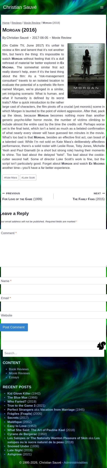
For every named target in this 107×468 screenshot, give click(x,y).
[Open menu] (102, 7)
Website (6, 315)
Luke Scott (28, 177)
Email (6, 298)
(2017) (17, 417)
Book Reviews (19, 369)
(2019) (21, 401)
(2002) (19, 422)
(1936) (23, 446)
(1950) (27, 434)
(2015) (81, 196)
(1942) (23, 393)
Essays (14, 377)
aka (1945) (45, 409)
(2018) (41, 430)
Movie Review (61, 38)
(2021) (26, 405)
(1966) (22, 397)
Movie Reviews (19, 373)
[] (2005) (24, 413)
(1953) (22, 426)
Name (6, 281)
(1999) (26, 196)
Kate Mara (10, 177)
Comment (9, 233)
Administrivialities (76, 462)
